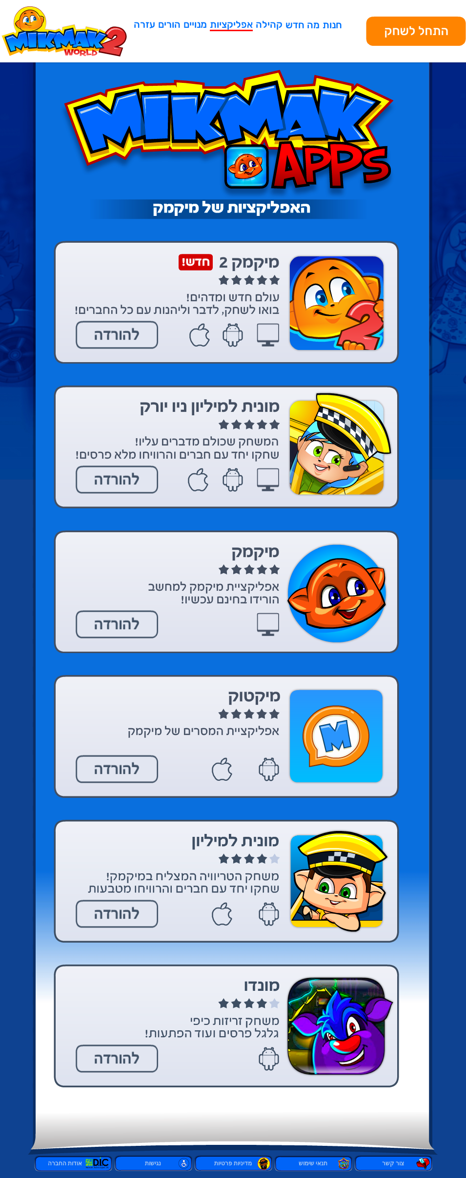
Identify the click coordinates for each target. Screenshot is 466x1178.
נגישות (153, 1163)
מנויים (195, 24)
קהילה (269, 24)
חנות (332, 25)
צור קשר (393, 1163)
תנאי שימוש (313, 1163)
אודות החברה (73, 1163)
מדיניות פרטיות (233, 1163)
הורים (169, 24)
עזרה (144, 24)
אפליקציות (231, 24)
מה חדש (302, 25)
